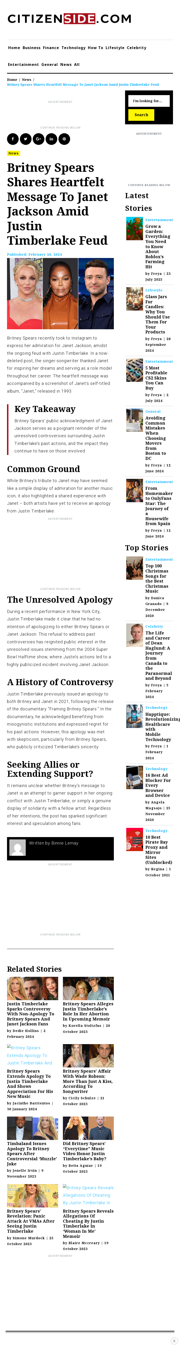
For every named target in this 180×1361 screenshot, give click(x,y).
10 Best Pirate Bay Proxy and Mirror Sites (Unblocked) (158, 849)
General (49, 64)
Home (14, 47)
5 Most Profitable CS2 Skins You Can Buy (156, 378)
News (66, 64)
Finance (51, 47)
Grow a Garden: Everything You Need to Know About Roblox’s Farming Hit (157, 246)
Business (32, 47)
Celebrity (136, 47)
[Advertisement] (92, 114)
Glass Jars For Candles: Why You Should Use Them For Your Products (157, 314)
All (77, 64)
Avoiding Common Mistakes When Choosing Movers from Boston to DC (155, 438)
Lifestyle (115, 47)
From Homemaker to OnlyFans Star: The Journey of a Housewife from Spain (159, 505)
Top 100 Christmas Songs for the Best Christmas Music (156, 578)
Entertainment (23, 64)
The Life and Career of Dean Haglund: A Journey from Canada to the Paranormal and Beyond (158, 655)
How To (95, 47)
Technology (73, 47)
